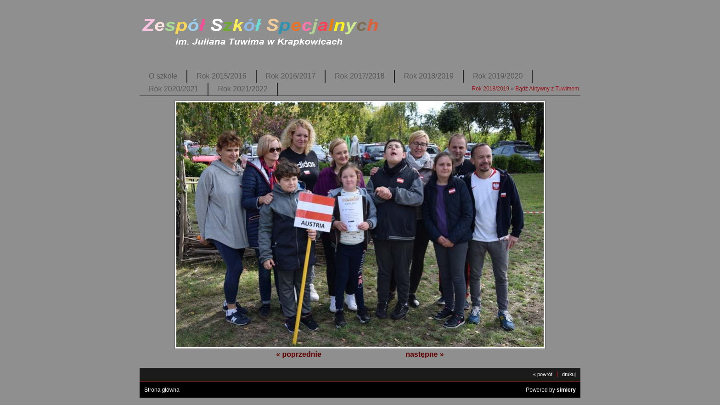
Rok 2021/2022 (242, 89)
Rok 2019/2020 (498, 76)
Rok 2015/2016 (221, 76)
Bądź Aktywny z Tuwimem (547, 88)
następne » (424, 354)
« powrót (542, 374)
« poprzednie (298, 354)
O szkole (163, 76)
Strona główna (162, 390)
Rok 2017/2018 (359, 76)
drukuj (569, 374)
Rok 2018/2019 (429, 76)
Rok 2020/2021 (173, 89)
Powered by (551, 390)
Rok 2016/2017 (290, 76)
